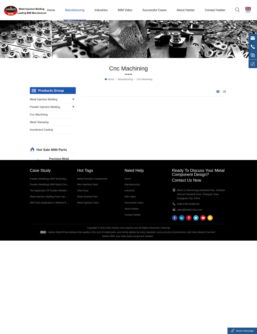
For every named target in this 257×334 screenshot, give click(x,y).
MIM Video (124, 10)
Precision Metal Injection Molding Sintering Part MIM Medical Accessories (62, 234)
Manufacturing (74, 10)
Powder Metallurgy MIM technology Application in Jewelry (49, 271)
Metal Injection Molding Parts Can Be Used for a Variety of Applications (49, 289)
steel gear (82, 283)
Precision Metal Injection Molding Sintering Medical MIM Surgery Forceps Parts (60, 194)
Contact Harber (214, 10)
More (52, 162)
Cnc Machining (144, 79)
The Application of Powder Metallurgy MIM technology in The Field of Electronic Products (49, 283)
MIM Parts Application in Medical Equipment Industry (49, 295)
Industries (100, 10)
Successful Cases (154, 10)
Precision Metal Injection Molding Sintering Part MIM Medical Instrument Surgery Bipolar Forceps (61, 214)
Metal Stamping (39, 122)
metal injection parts (88, 295)
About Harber (185, 10)
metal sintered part (87, 289)
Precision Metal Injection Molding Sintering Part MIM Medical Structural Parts (61, 154)
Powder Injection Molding (45, 107)
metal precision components (92, 271)
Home (50, 10)
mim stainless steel (87, 277)
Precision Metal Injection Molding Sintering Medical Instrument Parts (60, 174)
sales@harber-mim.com (189, 302)
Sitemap (165, 321)
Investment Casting (41, 130)
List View (224, 92)
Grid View (218, 92)
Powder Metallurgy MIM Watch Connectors (49, 277)
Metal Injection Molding (44, 99)
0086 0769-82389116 (188, 297)
